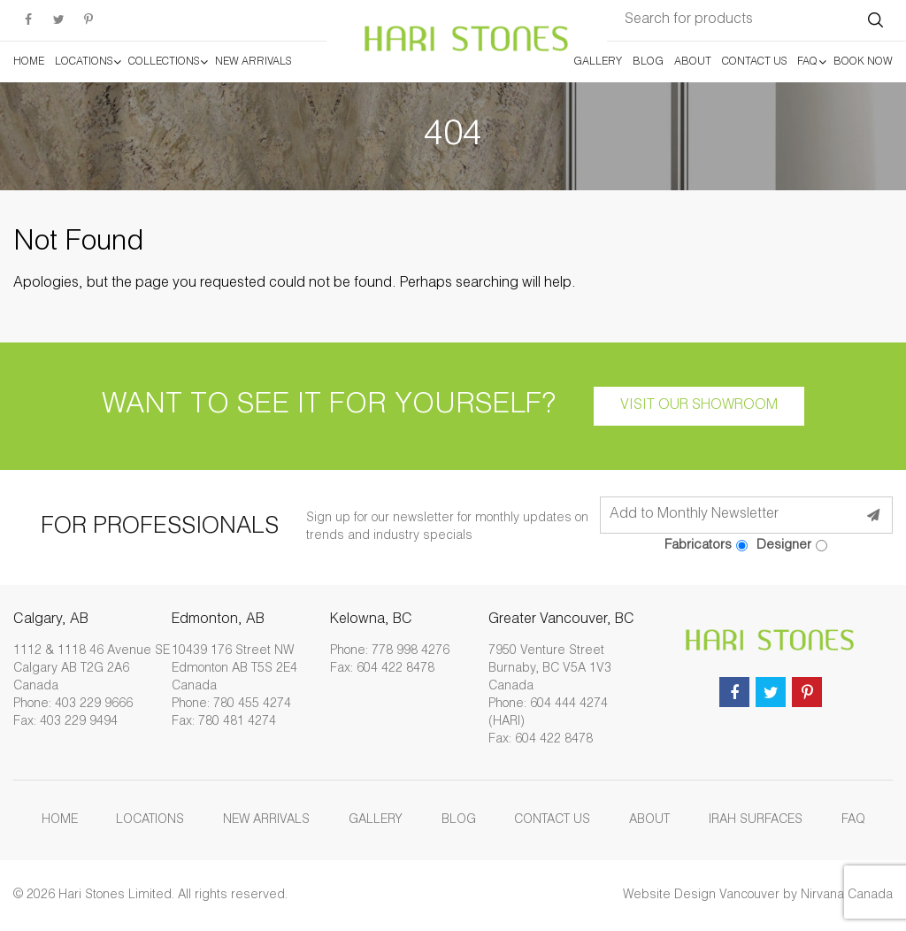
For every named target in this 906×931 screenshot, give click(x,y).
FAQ (807, 62)
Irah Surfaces (755, 820)
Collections (163, 62)
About (692, 62)
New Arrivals (253, 62)
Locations (83, 62)
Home (28, 62)
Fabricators (706, 545)
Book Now (863, 62)
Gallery (597, 62)
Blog (648, 62)
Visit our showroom (699, 406)
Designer (791, 545)
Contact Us (754, 62)
